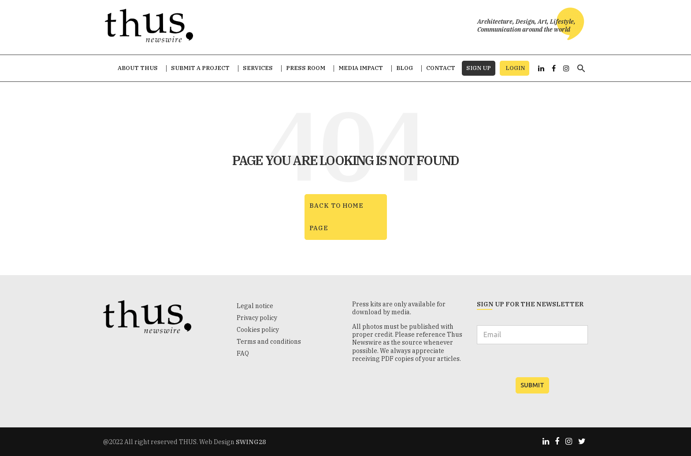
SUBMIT (532, 385)
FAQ (243, 353)
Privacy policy (257, 318)
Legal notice (255, 306)
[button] (581, 72)
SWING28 (251, 442)
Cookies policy (258, 330)
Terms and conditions (269, 342)
